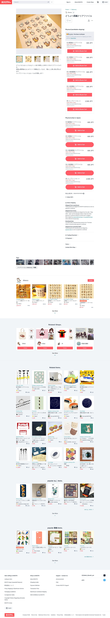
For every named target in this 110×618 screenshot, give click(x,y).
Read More (73, 38)
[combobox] (31, 2)
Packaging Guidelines (10, 591)
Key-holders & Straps (52, 299)
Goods (67, 9)
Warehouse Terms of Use (44, 614)
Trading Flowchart (72, 235)
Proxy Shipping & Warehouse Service (14, 588)
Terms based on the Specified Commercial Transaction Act (88, 614)
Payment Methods (35, 585)
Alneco (25, 280)
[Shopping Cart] (98, 2)
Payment (69, 238)
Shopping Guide (34, 582)
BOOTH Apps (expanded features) (13, 582)
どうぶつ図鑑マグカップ (38, 300)
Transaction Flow (34, 588)
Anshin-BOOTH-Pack (78, 217)
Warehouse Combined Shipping (38, 591)
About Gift (70, 197)
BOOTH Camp (8, 603)
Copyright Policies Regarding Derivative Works (15, 598)
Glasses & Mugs (35, 299)
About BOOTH (78, 2)
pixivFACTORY (68, 229)
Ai (62, 343)
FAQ (57, 582)
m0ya (43, 343)
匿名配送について (9, 585)
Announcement (60, 579)
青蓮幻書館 (85, 343)
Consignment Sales (10, 594)
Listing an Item (8, 579)
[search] (48, 2)
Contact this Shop (70, 247)
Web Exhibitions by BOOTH (37, 594)
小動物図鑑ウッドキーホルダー (86, 303)
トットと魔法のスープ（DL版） (23, 301)
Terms (67, 244)
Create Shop (90, 2)
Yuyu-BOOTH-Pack (88, 217)
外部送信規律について (69, 614)
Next (60, 31)
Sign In (68, 2)
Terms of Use (34, 614)
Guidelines (53, 614)
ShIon (24, 343)
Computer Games (20, 299)
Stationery (74, 9)
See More (55, 355)
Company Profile (26, 614)
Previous (17, 31)
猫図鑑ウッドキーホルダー (54, 300)
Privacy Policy (60, 614)
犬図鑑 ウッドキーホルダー (70, 300)
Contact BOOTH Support (62, 585)
